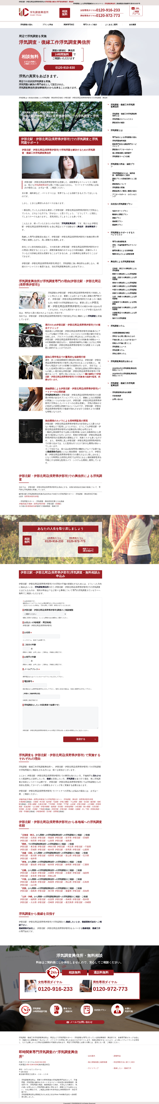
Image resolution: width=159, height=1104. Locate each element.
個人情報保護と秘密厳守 (121, 153)
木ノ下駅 (85, 808)
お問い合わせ (117, 399)
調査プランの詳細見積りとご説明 (124, 180)
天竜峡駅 (22, 800)
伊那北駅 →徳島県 (28, 889)
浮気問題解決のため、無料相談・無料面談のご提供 (123, 174)
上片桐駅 (90, 803)
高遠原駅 (27, 805)
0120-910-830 (40, 1061)
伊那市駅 (41, 504)
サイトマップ (93, 1067)
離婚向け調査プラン (120, 214)
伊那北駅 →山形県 (46, 839)
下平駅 (66, 803)
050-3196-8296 (32, 1063)
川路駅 (35, 800)
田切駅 (60, 805)
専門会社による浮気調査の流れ (124, 137)
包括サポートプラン (120, 211)
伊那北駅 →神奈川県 (47, 845)
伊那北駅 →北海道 (28, 836)
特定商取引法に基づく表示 (124, 1061)
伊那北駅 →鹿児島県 (64, 901)
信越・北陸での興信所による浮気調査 (124, 278)
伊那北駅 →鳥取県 (28, 880)
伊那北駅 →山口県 (28, 883)
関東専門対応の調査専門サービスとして (124, 145)
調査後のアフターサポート (122, 150)
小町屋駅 (78, 805)
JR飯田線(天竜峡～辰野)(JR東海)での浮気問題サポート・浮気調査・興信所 (48, 798)
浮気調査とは (117, 130)
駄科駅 (49, 800)
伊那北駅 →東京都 (28, 845)
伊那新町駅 (40, 810)
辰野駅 (56, 810)
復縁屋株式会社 (54, 452)
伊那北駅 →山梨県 (81, 848)
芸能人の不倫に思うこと (121, 343)
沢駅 (20, 810)
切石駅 (86, 800)
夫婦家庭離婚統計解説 (121, 333)
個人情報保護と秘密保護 (97, 1061)
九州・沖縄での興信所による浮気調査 (124, 298)
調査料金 (117, 1054)
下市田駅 (51, 803)
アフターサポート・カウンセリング (124, 195)
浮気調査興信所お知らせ (122, 361)
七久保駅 (35, 805)
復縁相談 (86, 927)
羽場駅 (26, 810)
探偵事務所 (90, 226)
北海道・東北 (28, 833)
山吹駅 (73, 803)
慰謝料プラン (117, 225)
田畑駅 (58, 504)
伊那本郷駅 (45, 805)
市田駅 (59, 803)
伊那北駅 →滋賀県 (81, 871)
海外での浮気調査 (119, 318)
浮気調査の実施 (118, 187)
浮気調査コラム (118, 326)
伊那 (36, 496)
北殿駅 (77, 808)
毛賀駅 (56, 800)
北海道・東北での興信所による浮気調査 (124, 269)
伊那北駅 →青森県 (46, 836)
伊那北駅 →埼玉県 (65, 845)
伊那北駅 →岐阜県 (46, 863)
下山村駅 (73, 800)
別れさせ (97, 774)
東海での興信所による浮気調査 (124, 283)
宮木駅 (49, 810)
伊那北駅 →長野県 (46, 854)
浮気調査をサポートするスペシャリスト (123, 233)
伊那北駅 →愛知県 (28, 863)
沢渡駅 (35, 808)
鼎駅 (80, 800)
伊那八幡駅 (64, 800)
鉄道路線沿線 (31, 506)
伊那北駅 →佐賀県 (46, 898)
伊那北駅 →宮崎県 (46, 901)
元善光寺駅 (42, 803)
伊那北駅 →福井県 (28, 857)
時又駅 (42, 800)
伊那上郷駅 (32, 803)
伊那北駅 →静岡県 (63, 863)
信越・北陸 (27, 851)
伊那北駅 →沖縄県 (83, 901)
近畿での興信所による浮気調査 (124, 286)
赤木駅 (28, 808)
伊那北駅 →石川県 (81, 854)
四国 (24, 887)
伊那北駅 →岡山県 (63, 880)
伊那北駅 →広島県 (81, 880)
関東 (24, 842)
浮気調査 (92, 316)
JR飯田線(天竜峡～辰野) (28, 504)
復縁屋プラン (117, 221)
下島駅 (41, 808)
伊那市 (32, 496)
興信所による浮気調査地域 (123, 261)
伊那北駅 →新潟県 (28, 854)
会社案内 (91, 1054)
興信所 (80, 226)
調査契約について (119, 184)
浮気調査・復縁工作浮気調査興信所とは (124, 115)
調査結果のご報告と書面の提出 (124, 191)
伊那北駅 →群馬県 (63, 848)
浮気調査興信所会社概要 (121, 392)
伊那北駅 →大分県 (28, 901)
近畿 (24, 869)
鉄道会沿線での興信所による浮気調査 (124, 308)
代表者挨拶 (116, 396)
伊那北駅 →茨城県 (28, 848)
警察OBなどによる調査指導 (123, 254)
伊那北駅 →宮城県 (81, 836)
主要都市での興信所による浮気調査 (124, 303)
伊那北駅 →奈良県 (28, 874)
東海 (24, 860)
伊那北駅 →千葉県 (83, 845)
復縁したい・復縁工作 (122, 1067)
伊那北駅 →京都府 (63, 871)
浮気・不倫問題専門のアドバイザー (124, 246)
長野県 (27, 496)
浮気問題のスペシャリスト (122, 119)
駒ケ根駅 (86, 805)
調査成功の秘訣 (118, 123)
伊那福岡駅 (69, 805)
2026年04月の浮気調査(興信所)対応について (124, 369)
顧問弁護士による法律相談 (122, 250)
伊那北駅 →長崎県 (63, 898)
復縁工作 (96, 927)
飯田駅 (93, 800)
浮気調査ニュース (119, 347)
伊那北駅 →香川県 (46, 889)
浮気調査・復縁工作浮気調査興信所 (123, 105)
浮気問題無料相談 (119, 141)
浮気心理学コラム (119, 354)
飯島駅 (53, 805)
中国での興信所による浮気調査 (124, 290)
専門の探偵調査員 (119, 242)
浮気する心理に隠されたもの (123, 336)
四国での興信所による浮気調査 (124, 293)
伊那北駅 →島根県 (46, 880)
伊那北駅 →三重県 (81, 863)
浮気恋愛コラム (118, 350)
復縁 (49, 777)
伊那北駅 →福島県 (63, 839)
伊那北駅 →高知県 (81, 889)
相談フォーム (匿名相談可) (94, 542)
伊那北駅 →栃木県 (46, 848)
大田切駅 (95, 805)
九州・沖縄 (27, 895)
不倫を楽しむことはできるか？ (124, 340)
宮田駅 (21, 808)
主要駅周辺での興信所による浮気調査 (124, 314)
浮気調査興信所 (110, 3)
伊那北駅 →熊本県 (81, 898)
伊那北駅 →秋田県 (28, 839)
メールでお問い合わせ (79, 1021)
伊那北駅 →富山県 (63, 854)
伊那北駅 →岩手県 (63, 836)
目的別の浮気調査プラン (122, 204)
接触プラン (116, 218)
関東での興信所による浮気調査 (124, 274)
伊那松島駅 (95, 808)
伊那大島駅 (81, 803)
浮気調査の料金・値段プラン (123, 165)
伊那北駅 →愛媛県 (63, 889)
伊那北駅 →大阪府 (28, 871)
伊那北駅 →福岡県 (28, 898)
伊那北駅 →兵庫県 (46, 871)
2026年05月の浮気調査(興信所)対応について (124, 374)
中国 (24, 878)
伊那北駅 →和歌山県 (47, 874)
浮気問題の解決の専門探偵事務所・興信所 (59, 2)
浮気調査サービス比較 (121, 156)
